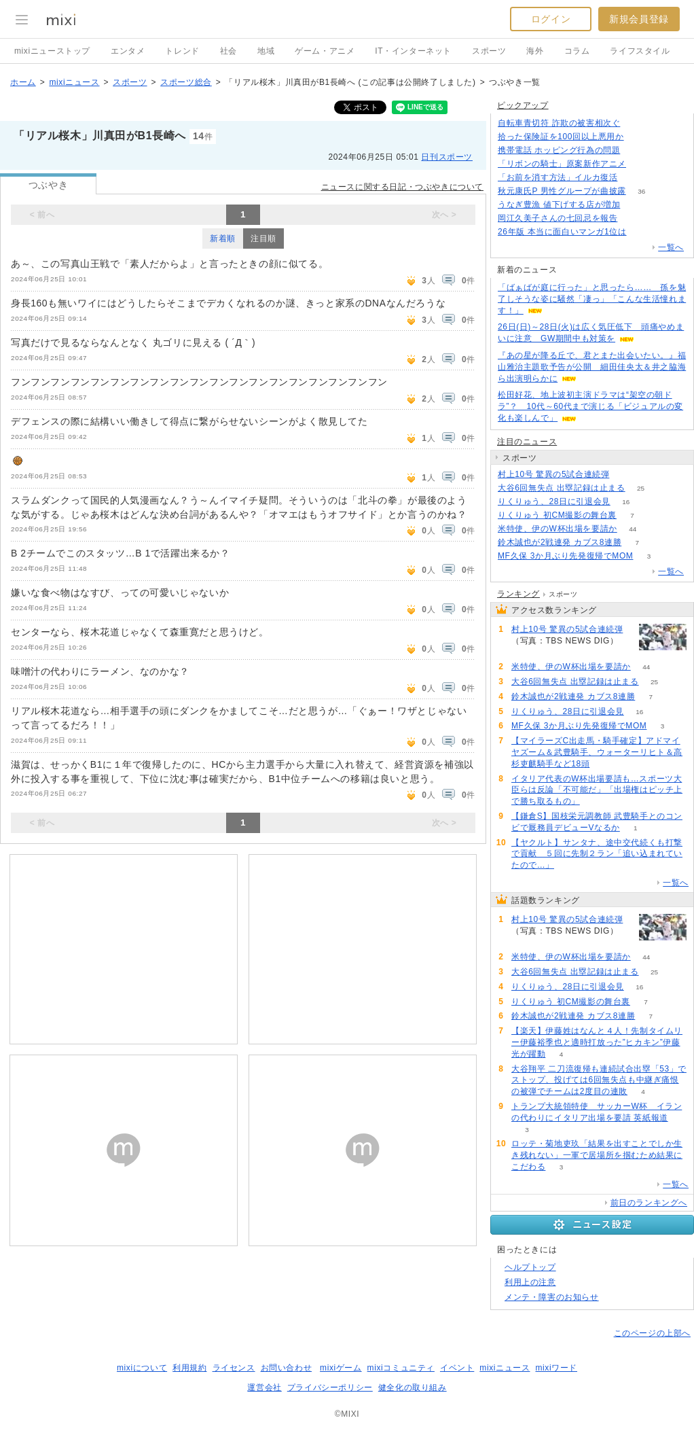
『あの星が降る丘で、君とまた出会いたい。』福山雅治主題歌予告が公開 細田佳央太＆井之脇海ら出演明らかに (592, 367)
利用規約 (189, 1368)
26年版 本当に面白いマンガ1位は (562, 231)
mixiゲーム (341, 1368)
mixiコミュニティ (401, 1368)
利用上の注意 (530, 1282)
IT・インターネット (413, 51)
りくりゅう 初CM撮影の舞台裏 (557, 515)
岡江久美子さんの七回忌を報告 (557, 218)
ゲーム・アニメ (324, 51)
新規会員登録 (639, 19)
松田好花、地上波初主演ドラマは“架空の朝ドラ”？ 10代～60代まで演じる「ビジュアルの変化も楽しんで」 (590, 406)
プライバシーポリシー (330, 1387)
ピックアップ (523, 105)
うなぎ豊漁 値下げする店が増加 (559, 204)
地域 (265, 51)
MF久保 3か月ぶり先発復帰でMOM (565, 556)
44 (632, 529)
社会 (228, 51)
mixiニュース (74, 82)
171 (639, 137)
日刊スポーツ (447, 157)
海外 (534, 51)
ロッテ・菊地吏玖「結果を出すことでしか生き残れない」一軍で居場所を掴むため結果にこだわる (596, 1155)
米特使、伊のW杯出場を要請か (557, 528)
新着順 (223, 238)
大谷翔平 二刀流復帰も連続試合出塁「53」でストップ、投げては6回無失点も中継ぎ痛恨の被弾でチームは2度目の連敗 (599, 1080)
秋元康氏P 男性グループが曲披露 (562, 191)
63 (625, 474)
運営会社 (264, 1387)
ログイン (550, 19)
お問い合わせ (286, 1368)
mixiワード (556, 1368)
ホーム (23, 82)
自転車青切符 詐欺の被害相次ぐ (559, 123)
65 (633, 218)
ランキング (518, 594)
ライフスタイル (640, 51)
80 (636, 205)
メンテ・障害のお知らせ (552, 1297)
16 (625, 502)
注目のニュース (527, 441)
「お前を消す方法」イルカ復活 (557, 177)
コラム (577, 51)
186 (636, 123)
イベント (457, 1368)
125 (636, 150)
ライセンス (234, 1368)
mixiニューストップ (52, 51)
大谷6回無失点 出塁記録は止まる (561, 488)
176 (642, 164)
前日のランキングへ (648, 1202)
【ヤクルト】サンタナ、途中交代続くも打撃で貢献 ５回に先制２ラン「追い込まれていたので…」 (596, 854)
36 (641, 191)
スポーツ (489, 51)
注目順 (263, 238)
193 (633, 177)
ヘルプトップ (530, 1267)
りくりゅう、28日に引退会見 (554, 501)
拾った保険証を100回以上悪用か (561, 136)
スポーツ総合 (186, 82)
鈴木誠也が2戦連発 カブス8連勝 (559, 542)
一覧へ (671, 247)
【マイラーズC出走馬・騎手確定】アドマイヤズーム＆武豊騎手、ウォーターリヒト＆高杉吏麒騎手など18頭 (596, 752)
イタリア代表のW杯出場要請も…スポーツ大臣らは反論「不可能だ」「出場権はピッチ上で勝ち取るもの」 (596, 790)
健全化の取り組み (412, 1387)
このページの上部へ (652, 1333)
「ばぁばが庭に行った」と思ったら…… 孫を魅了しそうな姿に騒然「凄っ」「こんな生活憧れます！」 (592, 299)
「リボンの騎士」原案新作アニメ (562, 164)
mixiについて (142, 1368)
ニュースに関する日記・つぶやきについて (402, 187)
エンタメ (128, 51)
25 (640, 488)
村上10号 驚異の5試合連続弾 (553, 474)
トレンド (182, 51)
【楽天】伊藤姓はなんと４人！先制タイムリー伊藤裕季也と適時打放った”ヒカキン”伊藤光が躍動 (596, 1042)
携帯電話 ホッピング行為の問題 (559, 150)
